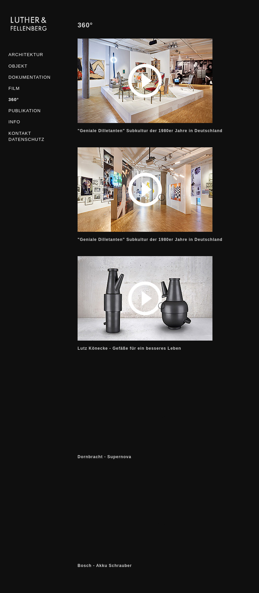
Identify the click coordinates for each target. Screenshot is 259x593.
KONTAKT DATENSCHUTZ (26, 136)
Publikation (24, 110)
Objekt (18, 66)
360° (13, 99)
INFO (14, 121)
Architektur (25, 54)
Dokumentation (28, 77)
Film (14, 88)
